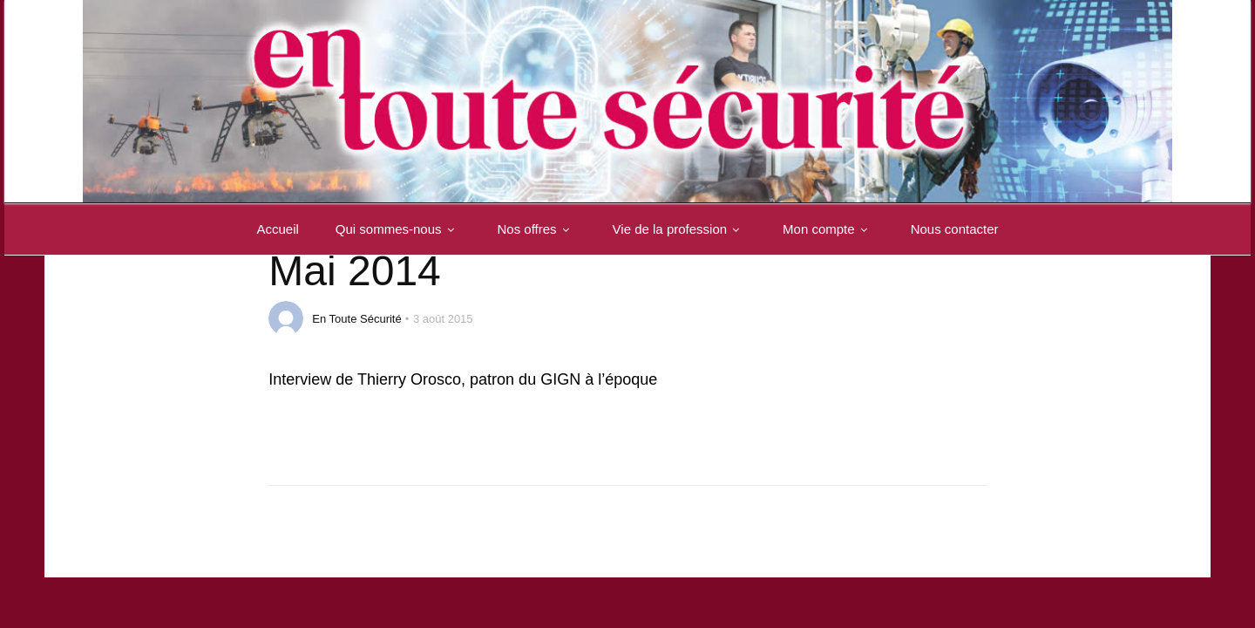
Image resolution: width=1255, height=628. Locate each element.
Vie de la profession (679, 229)
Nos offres (537, 229)
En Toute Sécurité (356, 318)
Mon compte (828, 229)
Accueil (277, 229)
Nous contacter (955, 229)
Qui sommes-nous (398, 229)
